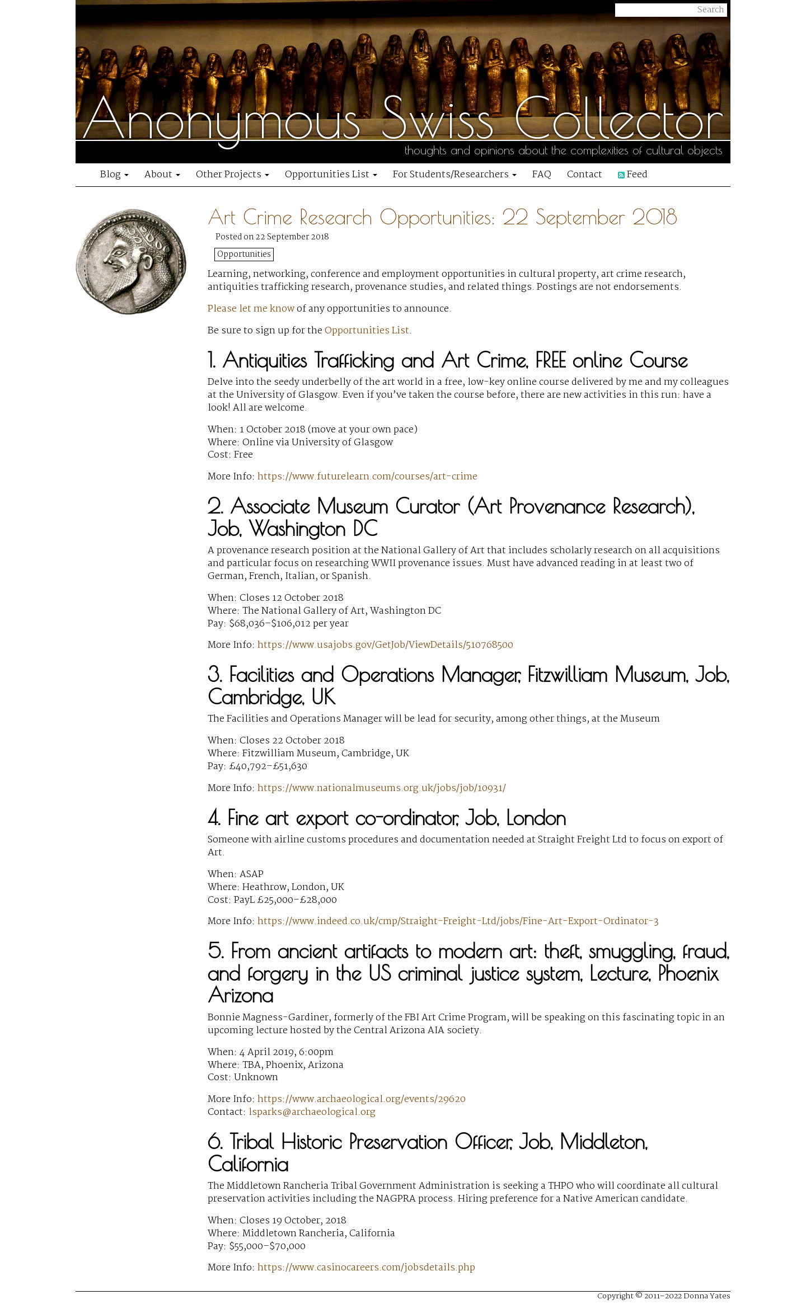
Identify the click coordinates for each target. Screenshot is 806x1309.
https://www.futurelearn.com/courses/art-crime (367, 476)
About (162, 174)
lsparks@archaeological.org (312, 1112)
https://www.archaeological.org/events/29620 (361, 1099)
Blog (114, 174)
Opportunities (244, 254)
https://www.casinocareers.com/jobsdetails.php (366, 1267)
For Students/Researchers (455, 174)
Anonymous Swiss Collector (402, 117)
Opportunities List (331, 174)
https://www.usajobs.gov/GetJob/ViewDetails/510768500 (385, 645)
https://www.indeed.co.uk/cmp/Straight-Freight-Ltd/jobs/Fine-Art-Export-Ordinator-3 (458, 921)
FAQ (541, 174)
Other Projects (232, 174)
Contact (584, 174)
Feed (633, 174)
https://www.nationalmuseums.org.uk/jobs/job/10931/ (381, 788)
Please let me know (251, 309)
